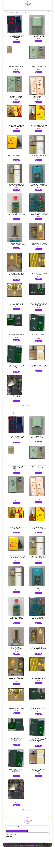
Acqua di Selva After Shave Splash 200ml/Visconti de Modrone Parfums (38, 305)
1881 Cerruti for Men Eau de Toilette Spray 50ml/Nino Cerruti (16, 97)
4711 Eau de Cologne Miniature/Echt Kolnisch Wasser (16, 214)
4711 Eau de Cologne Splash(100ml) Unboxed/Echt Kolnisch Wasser (39, 214)
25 (12, 12)
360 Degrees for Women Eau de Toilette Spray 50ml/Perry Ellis (16, 185)
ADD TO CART (16, 42)
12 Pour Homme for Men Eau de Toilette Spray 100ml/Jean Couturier (16, 37)
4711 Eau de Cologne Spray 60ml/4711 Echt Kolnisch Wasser (16, 244)
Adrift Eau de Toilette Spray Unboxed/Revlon (16, 396)
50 (13, 12)
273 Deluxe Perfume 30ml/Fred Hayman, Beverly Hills (16, 126)
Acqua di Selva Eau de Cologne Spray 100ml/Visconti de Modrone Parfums (16, 366)
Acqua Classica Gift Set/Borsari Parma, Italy (39, 274)
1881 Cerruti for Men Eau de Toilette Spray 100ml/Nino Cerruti (39, 67)
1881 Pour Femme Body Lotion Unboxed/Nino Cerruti (38, 97)
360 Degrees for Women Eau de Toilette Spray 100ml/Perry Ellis (38, 155)
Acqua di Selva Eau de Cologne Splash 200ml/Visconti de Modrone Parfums (16, 335)
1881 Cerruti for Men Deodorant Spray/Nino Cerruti (38, 36)
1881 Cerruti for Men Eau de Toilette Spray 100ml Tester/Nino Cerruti (16, 67)
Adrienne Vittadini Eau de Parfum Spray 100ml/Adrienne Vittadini (39, 366)
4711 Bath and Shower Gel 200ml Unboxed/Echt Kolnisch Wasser (38, 185)
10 (10, 12)
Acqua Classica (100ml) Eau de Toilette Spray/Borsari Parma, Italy (39, 244)
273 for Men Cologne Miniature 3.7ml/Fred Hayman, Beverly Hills (16, 155)
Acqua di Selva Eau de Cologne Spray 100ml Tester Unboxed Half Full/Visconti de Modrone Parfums (38, 335)
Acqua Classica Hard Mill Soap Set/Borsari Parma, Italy (16, 304)
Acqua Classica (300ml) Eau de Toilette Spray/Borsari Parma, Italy (16, 274)
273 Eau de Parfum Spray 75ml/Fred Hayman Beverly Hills (39, 126)
